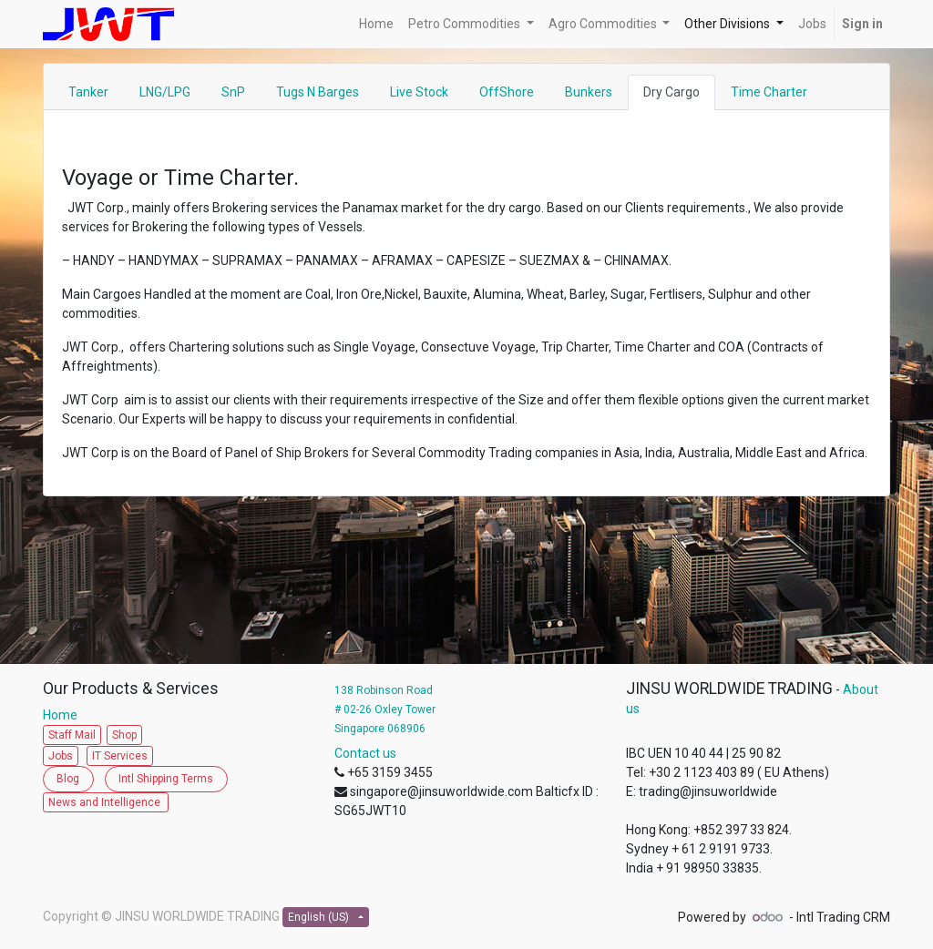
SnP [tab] (233, 92)
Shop (124, 735)
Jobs (60, 756)
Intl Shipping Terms (165, 778)
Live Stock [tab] (419, 92)
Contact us (365, 753)
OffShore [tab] (506, 92)
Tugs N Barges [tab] (317, 92)
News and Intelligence (105, 802)
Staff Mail (72, 735)
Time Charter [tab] (769, 92)
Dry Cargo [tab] (671, 92)
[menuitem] (376, 24)
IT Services (120, 756)
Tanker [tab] (88, 92)
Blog (67, 778)
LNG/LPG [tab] (164, 92)
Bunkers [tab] (588, 92)
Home (64, 715)
